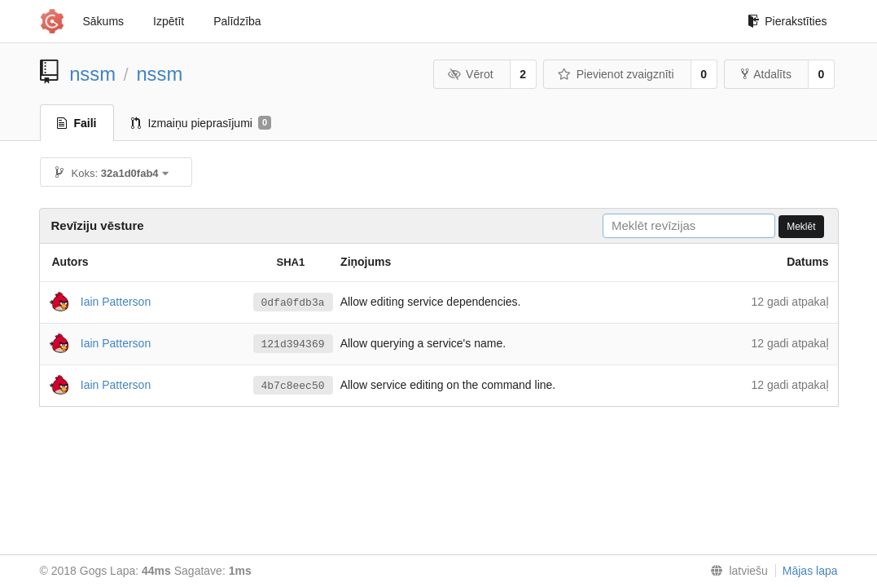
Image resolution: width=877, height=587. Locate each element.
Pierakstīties (787, 21)
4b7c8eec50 (293, 385)
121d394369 (293, 344)
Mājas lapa (810, 570)
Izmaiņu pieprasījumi (201, 123)
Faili (77, 123)
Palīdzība (237, 21)
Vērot (470, 74)
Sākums (104, 21)
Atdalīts (766, 74)
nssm (92, 74)
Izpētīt (168, 21)
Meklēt (801, 226)
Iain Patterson (116, 300)
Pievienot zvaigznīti (615, 74)
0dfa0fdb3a (293, 302)
